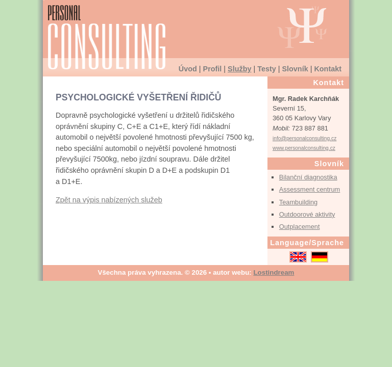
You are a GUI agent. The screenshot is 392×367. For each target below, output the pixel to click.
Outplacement (299, 226)
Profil (212, 69)
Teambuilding (298, 202)
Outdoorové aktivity (307, 214)
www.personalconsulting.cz (304, 148)
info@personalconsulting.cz (304, 138)
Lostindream (273, 272)
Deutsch (319, 256)
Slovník (295, 69)
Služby (239, 69)
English (298, 256)
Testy (266, 69)
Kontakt (327, 69)
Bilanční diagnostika (308, 177)
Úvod (188, 69)
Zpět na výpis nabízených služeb (109, 200)
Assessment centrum (309, 189)
